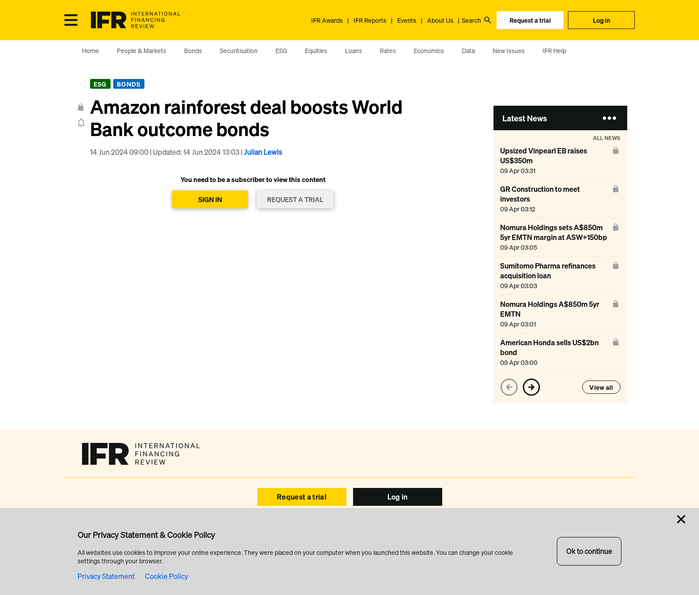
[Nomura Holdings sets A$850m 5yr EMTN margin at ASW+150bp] (554, 237)
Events (406, 20)
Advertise (228, 537)
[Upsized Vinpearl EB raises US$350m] (554, 160)
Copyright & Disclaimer (283, 558)
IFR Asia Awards (405, 537)
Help (295, 537)
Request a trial (530, 20)
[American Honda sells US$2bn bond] (554, 352)
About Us (440, 20)
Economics (429, 50)
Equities (316, 50)
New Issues (509, 50)
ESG (281, 50)
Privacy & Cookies (440, 558)
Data (468, 50)
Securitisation (239, 50)
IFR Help (554, 50)
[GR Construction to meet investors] (554, 198)
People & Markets (141, 50)
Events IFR (265, 537)
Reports (322, 537)
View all (601, 387)
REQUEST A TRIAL (295, 199)
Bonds (193, 50)
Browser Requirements (347, 558)
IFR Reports (370, 20)
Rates (388, 50)
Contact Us (487, 537)
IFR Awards (327, 20)
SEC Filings (396, 558)
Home (90, 50)
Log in (601, 20)
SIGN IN (210, 199)
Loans (353, 50)
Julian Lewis (263, 152)
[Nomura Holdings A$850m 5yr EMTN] (554, 313)
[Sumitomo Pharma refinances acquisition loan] (554, 275)
